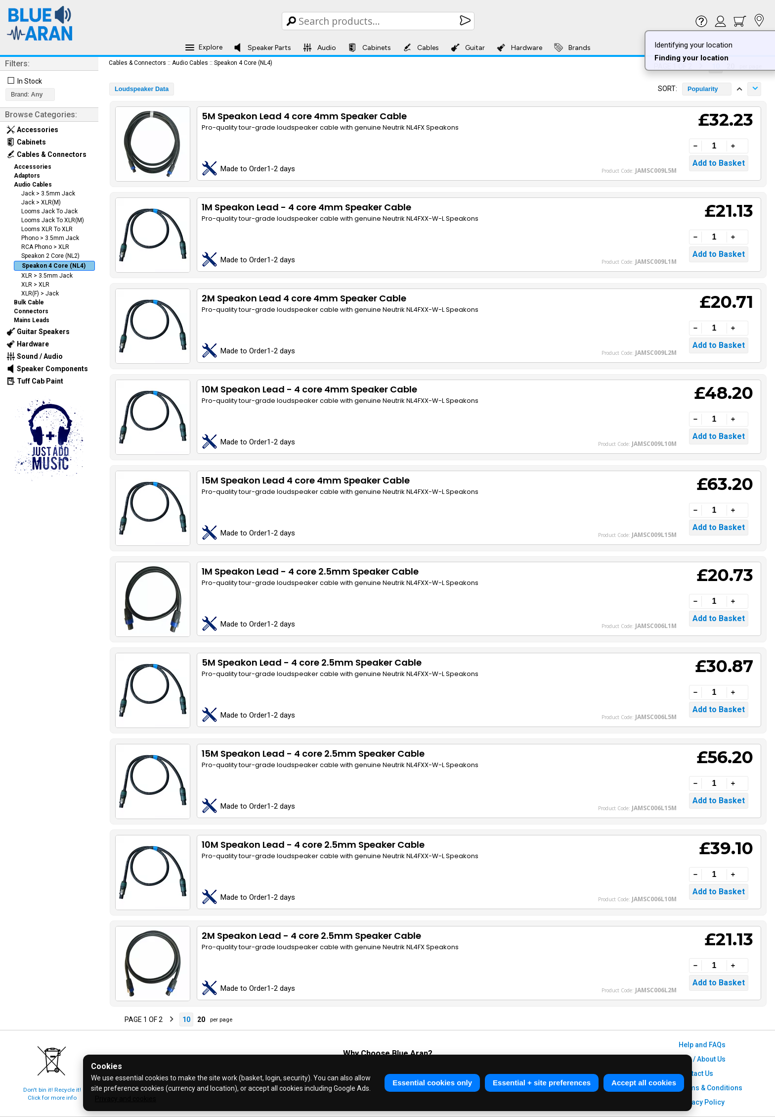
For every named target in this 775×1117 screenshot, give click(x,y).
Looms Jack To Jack (49, 211)
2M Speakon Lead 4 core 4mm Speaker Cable (304, 298)
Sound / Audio (34, 356)
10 (186, 1019)
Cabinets (369, 47)
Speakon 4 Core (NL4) (54, 265)
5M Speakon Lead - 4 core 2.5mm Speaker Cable (312, 662)
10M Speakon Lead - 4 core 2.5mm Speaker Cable (313, 844)
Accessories (32, 129)
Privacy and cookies (125, 1099)
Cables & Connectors (46, 154)
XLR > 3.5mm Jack (47, 275)
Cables (421, 47)
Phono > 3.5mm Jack (50, 238)
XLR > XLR (35, 284)
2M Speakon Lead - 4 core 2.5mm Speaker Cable (311, 935)
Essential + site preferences (542, 1082)
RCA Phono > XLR (45, 246)
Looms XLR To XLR (47, 229)
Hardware (519, 47)
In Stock (29, 81)
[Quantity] (714, 146)
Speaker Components (47, 368)
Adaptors (27, 175)
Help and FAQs (702, 1045)
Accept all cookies (643, 1082)
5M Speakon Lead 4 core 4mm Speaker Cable (304, 116)
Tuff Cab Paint (34, 381)
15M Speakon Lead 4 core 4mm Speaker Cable (306, 480)
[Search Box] (379, 21)
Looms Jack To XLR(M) (52, 220)
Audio (319, 47)
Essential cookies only (432, 1082)
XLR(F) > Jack (40, 293)
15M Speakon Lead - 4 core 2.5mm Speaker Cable (313, 753)
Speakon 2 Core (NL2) (50, 255)
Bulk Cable (29, 302)
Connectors (31, 311)
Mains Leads (31, 320)
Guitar (468, 47)
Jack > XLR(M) (41, 202)
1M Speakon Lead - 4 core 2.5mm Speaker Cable (310, 571)
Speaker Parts (262, 47)
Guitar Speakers (38, 331)
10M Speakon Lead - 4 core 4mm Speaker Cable (309, 389)
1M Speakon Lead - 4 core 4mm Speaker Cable (306, 207)
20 (201, 1019)
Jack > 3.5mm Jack (48, 193)
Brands (572, 47)
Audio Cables (33, 184)
